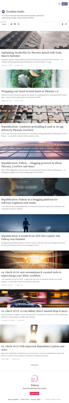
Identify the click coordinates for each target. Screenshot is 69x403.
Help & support (13, 399)
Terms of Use (24, 399)
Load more (34, 365)
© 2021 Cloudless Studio (53, 399)
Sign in (64, 4)
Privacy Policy (36, 399)
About (4, 24)
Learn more (34, 393)
